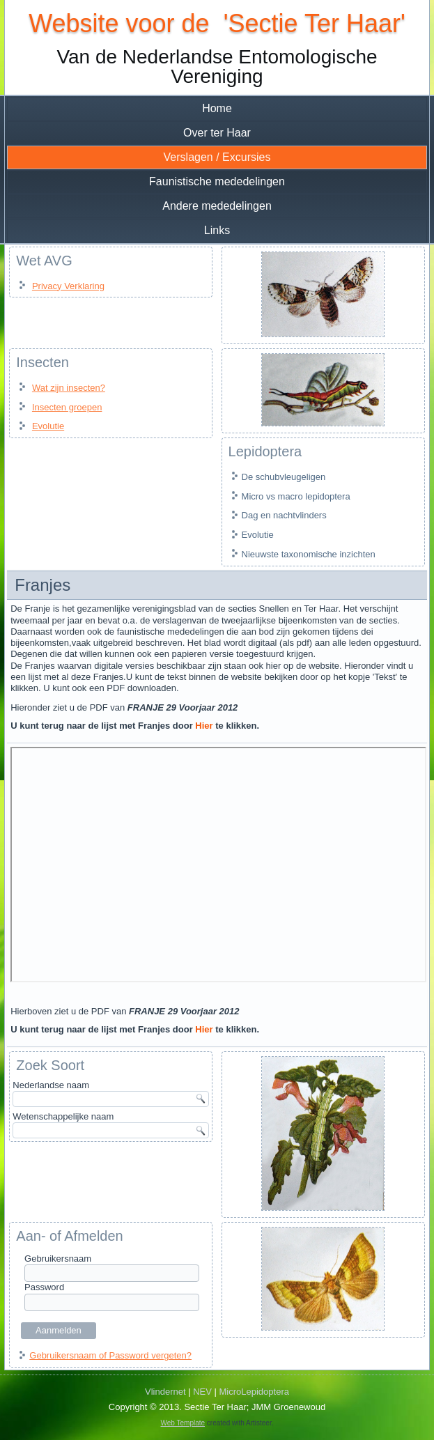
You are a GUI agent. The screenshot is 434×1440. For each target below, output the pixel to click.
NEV (202, 1391)
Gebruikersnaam (57, 1258)
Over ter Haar (217, 133)
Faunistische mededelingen (217, 181)
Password (44, 1287)
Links (217, 230)
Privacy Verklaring (68, 286)
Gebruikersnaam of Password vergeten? (110, 1355)
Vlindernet (165, 1391)
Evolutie (48, 426)
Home (217, 108)
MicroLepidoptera (254, 1391)
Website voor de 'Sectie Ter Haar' (217, 23)
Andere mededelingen (217, 206)
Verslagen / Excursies (217, 157)
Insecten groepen (67, 407)
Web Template (183, 1423)
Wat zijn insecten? (68, 387)
